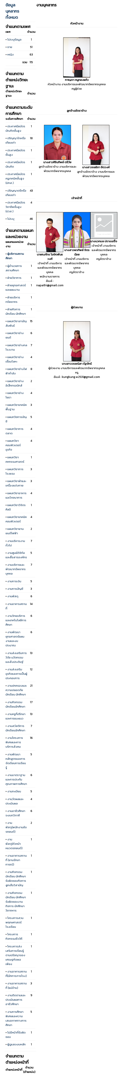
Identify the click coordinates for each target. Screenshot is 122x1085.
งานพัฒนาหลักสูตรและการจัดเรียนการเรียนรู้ (16, 761)
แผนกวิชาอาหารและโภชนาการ (16, 495)
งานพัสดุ (12, 596)
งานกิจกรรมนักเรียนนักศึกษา (15, 704)
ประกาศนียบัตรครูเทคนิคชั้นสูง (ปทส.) (15, 178)
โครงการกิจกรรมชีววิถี (14, 936)
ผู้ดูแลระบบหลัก (16, 1044)
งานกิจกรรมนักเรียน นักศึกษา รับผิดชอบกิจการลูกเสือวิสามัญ (16, 878)
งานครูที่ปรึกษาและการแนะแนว (15, 716)
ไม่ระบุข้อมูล (14, 39)
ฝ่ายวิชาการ (14, 277)
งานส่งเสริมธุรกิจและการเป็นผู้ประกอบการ (16, 673)
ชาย (9, 47)
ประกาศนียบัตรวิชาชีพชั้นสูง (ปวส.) (15, 206)
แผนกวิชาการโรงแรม (14, 471)
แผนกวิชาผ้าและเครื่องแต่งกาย (16, 483)
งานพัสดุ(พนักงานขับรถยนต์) (16, 827)
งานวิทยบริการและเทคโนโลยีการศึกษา (16, 620)
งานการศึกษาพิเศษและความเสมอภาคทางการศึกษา (16, 1018)
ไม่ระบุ (10, 218)
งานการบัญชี (15, 588)
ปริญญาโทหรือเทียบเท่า (16, 140)
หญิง (10, 54)
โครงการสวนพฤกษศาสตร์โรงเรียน (14, 922)
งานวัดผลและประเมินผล (14, 801)
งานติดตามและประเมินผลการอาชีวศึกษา (15, 999)
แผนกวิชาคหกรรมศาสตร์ (15, 459)
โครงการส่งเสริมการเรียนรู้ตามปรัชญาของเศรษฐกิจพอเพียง (15, 955)
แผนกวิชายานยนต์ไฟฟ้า (15, 531)
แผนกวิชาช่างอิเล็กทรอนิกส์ (15, 383)
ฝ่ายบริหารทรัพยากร (13, 299)
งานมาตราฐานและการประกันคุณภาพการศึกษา (16, 779)
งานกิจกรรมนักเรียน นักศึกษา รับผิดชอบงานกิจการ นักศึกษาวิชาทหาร (16, 902)
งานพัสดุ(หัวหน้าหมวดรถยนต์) (14, 843)
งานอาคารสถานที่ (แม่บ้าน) (16, 985)
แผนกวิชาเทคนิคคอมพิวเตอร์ (16, 519)
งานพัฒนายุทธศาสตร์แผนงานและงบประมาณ (15, 638)
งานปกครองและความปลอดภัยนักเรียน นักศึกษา (16, 690)
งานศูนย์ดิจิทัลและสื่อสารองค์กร (16, 555)
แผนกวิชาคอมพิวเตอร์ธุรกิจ (13, 445)
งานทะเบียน (14, 791)
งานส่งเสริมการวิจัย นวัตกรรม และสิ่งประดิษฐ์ (16, 657)
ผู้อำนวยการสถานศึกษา (14, 268)
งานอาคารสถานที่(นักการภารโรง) (16, 973)
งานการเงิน (14, 581)
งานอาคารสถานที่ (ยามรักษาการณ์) (16, 860)
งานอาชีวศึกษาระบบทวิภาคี (15, 813)
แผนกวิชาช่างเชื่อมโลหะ (15, 359)
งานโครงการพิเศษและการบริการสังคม (14, 742)
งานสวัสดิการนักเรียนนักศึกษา (15, 728)
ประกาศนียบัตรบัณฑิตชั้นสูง (15, 128)
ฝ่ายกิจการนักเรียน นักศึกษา (16, 311)
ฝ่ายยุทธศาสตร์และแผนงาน (16, 287)
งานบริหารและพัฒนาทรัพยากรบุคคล (16, 569)
